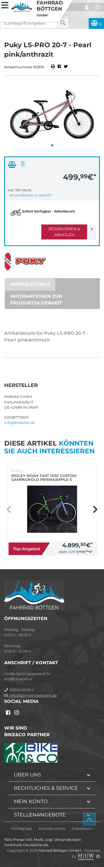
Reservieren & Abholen (64, 231)
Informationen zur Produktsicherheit (36, 300)
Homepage (21, 828)
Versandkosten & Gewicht (30, 195)
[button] (52, 145)
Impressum (82, 828)
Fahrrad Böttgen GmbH (60, 850)
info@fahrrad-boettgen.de (30, 695)
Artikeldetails (30, 284)
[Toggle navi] (4, 4)
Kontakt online (52, 828)
